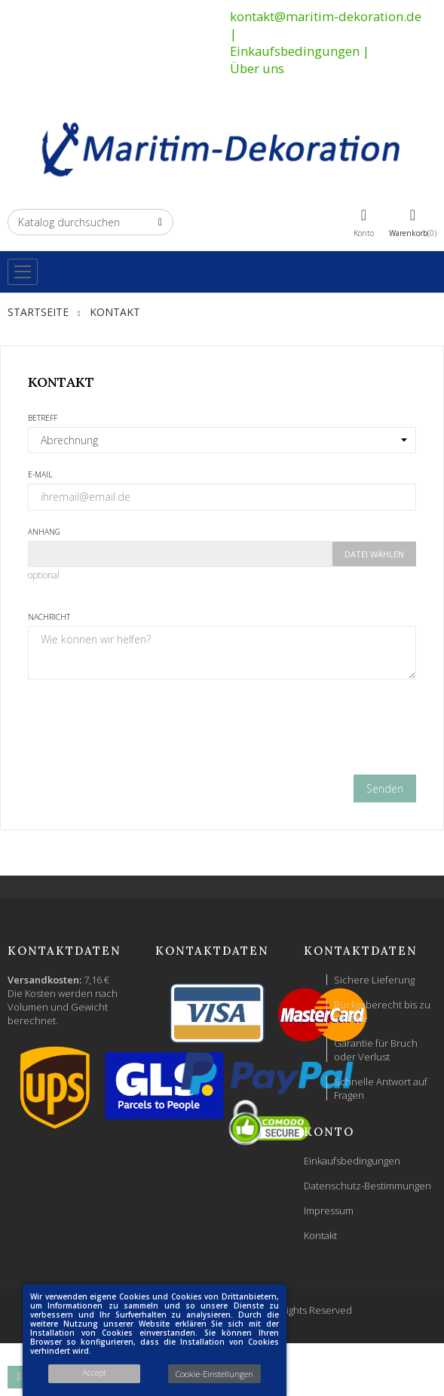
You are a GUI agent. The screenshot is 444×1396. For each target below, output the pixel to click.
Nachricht (49, 617)
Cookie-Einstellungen (214, 1373)
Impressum (329, 1210)
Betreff (42, 418)
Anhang (44, 531)
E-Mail (40, 474)
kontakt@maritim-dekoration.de (325, 16)
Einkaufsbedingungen (295, 51)
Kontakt (320, 1235)
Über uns (257, 68)
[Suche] (90, 222)
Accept (94, 1372)
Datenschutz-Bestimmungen (367, 1185)
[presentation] (222, 733)
